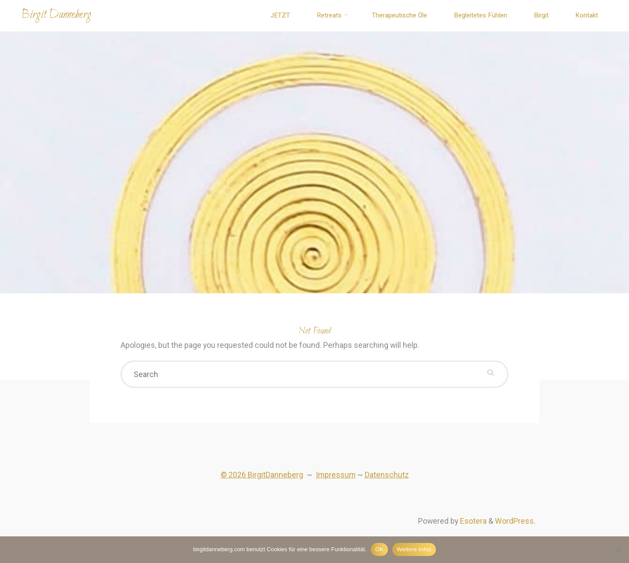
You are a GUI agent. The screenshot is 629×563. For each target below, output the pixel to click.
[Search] (490, 375)
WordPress (513, 524)
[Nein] (618, 549)
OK (379, 549)
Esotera (472, 524)
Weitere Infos (414, 549)
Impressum (335, 477)
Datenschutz (387, 477)
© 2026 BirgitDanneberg (261, 477)
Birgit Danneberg (59, 15)
